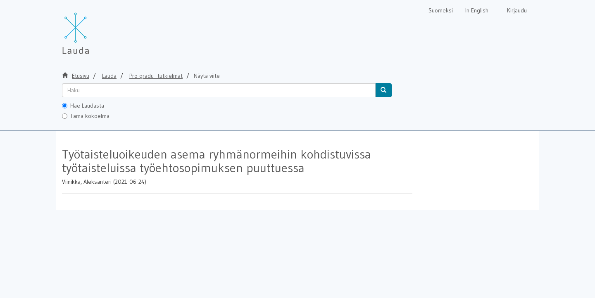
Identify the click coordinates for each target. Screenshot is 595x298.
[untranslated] (219, 90)
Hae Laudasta (83, 105)
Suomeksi (440, 10)
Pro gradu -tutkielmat (156, 75)
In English (476, 10)
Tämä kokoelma (85, 116)
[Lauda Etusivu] (93, 29)
